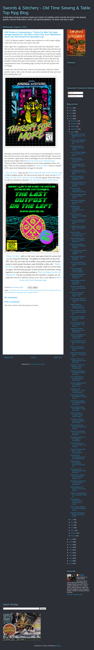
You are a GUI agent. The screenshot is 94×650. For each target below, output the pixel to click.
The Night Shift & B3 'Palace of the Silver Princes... (77, 147)
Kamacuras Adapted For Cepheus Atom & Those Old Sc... (77, 336)
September (74, 129)
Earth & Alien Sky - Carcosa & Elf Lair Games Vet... (76, 159)
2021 (71, 118)
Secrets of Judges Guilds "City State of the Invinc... (78, 196)
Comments (72, 96)
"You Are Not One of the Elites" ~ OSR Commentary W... (77, 450)
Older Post (58, 357)
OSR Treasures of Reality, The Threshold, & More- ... (78, 215)
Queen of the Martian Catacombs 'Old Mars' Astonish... (78, 246)
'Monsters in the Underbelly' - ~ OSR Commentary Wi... (77, 390)
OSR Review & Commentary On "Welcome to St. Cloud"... (76, 501)
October (73, 126)
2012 (71, 561)
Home (33, 357)
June (72, 522)
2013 (71, 558)
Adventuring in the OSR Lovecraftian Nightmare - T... (77, 282)
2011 (71, 563)
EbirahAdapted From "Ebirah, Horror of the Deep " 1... (77, 488)
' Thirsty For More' (41, 166)
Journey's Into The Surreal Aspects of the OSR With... (78, 470)
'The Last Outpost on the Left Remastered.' (44, 180)
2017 (71, 547)
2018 (71, 544)
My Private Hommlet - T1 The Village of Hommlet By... (78, 438)
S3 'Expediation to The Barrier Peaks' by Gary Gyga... (78, 172)
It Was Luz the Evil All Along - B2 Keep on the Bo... (77, 348)
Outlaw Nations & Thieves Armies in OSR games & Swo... (77, 306)
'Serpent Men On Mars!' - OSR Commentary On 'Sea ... (78, 227)
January (73, 536)
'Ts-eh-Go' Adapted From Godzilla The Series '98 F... (78, 221)
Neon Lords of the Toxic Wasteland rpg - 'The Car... (77, 135)
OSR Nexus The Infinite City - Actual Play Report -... (77, 202)
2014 (71, 555)
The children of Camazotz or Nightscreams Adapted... (78, 252)
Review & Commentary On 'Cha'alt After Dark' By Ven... (78, 288)
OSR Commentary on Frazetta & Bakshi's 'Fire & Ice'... (77, 178)
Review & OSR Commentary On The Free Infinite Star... (77, 233)
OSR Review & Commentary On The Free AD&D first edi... (77, 456)
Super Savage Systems (30, 292)
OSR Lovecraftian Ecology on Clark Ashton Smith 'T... (76, 414)
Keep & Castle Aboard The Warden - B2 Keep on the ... (78, 396)
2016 (71, 550)
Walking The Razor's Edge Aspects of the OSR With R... (77, 330)
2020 (71, 539)
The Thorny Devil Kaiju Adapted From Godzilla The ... (78, 264)
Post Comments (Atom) (37, 364)
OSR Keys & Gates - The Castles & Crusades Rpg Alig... (78, 184)
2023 (71, 113)
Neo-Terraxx (25, 290)
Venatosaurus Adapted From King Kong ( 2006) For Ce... (77, 476)
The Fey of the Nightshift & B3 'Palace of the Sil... (78, 141)
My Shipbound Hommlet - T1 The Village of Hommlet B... (78, 482)
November (74, 123)
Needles (81, 575)
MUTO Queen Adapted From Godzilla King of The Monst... (77, 402)
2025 (71, 108)
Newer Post (8, 357)
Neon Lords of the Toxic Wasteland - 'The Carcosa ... (77, 258)
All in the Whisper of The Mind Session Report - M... (78, 342)
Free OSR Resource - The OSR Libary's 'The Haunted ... (78, 444)
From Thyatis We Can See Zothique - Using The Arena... (77, 408)
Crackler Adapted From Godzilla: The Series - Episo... (77, 165)
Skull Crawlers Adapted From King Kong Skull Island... (78, 508)
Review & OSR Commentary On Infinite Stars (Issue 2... (78, 190)
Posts (70, 93)
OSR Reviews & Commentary (13, 292)
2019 (71, 542)
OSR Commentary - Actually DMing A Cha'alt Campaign (76, 270)
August (73, 132)
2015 (71, 553)
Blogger (58, 645)
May (72, 525)
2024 (71, 110)
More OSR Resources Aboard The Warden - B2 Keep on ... (77, 239)
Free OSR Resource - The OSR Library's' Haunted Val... (77, 378)
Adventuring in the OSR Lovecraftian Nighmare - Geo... (78, 300)
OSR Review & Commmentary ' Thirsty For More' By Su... (77, 464)
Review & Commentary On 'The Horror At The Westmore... (78, 432)
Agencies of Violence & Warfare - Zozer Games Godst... (77, 366)
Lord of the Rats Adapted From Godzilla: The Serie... (78, 153)
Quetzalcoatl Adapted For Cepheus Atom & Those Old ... (78, 276)
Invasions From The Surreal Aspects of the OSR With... (78, 360)
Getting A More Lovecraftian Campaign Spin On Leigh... (77, 209)
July (72, 519)
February (74, 533)
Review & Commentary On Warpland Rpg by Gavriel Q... (77, 372)
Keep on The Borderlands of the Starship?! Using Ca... (78, 494)
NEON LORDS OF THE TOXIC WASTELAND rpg (45, 290)
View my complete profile (74, 594)
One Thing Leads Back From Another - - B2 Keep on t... (77, 324)
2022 (71, 116)
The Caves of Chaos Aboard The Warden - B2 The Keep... (77, 420)
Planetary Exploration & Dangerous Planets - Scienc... (77, 514)
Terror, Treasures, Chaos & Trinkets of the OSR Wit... (78, 312)
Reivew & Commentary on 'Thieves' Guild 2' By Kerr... (77, 318)
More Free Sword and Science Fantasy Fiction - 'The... (77, 294)
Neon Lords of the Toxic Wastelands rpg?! (40, 161)
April (72, 527)
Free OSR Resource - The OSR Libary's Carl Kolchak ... (78, 426)
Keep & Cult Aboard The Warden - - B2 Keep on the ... (78, 354)
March (73, 530)
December (74, 121)
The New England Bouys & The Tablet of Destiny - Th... (78, 384)
